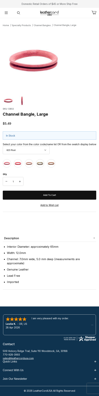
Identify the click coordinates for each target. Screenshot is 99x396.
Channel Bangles (42, 25)
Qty (5, 174)
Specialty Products (21, 25)
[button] (8, 100)
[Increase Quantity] (19, 181)
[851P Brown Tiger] (51, 163)
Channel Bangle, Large (65, 25)
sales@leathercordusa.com (18, 358)
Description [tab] (11, 238)
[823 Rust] (7, 163)
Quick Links (49, 361)
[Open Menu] (6, 13)
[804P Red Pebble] (18, 163)
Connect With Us (49, 370)
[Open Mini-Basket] (95, 12)
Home (6, 25)
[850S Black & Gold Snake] (40, 163)
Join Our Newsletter (49, 378)
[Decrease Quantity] (6, 181)
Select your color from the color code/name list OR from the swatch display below (49, 144)
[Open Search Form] (18, 13)
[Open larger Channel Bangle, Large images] (49, 60)
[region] (49, 100)
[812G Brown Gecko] (29, 163)
